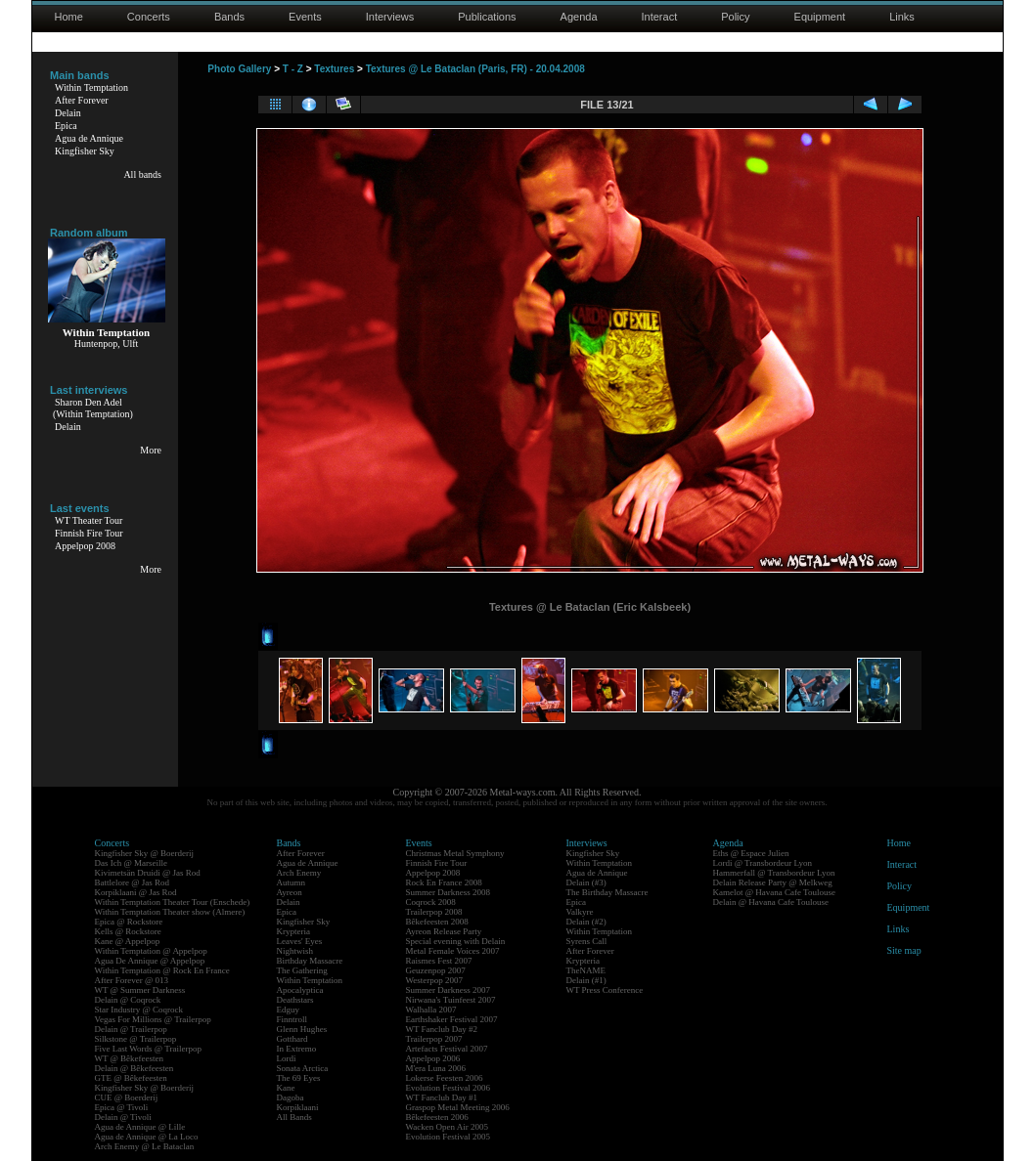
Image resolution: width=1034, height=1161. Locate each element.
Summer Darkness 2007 (448, 990)
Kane (286, 1088)
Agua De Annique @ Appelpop (150, 961)
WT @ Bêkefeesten (129, 1058)
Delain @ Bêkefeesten (134, 1068)
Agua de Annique (89, 138)
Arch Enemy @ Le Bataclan (145, 1146)
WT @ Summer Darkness (140, 990)
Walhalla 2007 (431, 1009)
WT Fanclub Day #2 (442, 1029)
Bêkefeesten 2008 (437, 921)
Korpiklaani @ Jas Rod (136, 892)
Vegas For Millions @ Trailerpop (153, 1019)
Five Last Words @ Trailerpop (148, 1049)
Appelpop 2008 (85, 545)
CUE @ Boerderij (126, 1097)
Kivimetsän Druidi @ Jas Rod (148, 873)
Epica (66, 125)
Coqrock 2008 (431, 902)
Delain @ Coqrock (128, 1000)
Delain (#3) (586, 882)
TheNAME (586, 970)
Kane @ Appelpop (127, 941)
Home (69, 16)
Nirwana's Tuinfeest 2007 (451, 1000)
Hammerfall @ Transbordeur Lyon (774, 873)
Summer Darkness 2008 (448, 892)
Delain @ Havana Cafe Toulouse (771, 902)
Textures (334, 69)
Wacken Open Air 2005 (447, 1127)
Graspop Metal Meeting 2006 (458, 1107)
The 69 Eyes (299, 1078)
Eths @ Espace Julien (751, 853)
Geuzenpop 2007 (436, 970)
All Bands (294, 1117)
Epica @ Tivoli (122, 1107)
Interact (660, 16)
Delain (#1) (586, 980)
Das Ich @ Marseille (131, 863)
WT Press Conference (605, 990)
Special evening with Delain (456, 941)
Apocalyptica (300, 990)
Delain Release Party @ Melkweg (772, 882)
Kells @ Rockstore (128, 931)
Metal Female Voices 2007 (453, 951)
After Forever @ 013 (132, 980)
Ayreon (289, 892)
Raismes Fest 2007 (439, 961)
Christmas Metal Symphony (455, 853)
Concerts (148, 16)
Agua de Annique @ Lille (140, 1127)
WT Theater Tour (88, 520)
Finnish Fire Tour (89, 533)
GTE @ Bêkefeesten (131, 1078)
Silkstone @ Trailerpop (136, 1039)
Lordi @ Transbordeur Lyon (763, 863)
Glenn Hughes (302, 1029)
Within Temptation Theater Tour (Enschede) (172, 902)
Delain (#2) (586, 921)
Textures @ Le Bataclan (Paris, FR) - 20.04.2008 (475, 69)
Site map (904, 950)
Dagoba (290, 1097)
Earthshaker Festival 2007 (452, 1019)
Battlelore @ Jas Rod (132, 882)
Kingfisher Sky (84, 151)
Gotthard (292, 1039)
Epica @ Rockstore (129, 921)
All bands (142, 174)
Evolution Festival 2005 (448, 1136)
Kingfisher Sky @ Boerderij (145, 853)
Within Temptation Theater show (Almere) (170, 912)
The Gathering (302, 970)
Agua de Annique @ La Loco (147, 1136)
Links (902, 16)
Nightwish (295, 951)
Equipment (820, 16)
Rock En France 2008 (444, 882)
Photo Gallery (239, 69)
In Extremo (297, 1049)
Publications (487, 16)
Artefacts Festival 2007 (447, 1049)
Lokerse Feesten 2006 (444, 1078)
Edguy (288, 1009)
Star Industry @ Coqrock (139, 1009)
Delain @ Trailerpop (131, 1029)
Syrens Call (586, 941)
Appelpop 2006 (433, 1058)
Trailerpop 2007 (434, 1039)
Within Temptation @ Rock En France (162, 970)
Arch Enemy (299, 873)
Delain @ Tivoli (123, 1117)
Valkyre (580, 912)
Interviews (390, 16)
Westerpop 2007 (435, 980)
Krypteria (293, 931)
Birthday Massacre (310, 961)
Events (305, 16)
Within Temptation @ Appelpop (151, 951)
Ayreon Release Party (444, 931)
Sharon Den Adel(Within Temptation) (93, 408)
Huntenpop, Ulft (106, 343)
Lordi (286, 1058)
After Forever (82, 100)
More (150, 450)
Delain (68, 113)
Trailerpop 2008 (434, 912)
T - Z (293, 69)
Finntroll (292, 1019)
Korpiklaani (298, 1107)
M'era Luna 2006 (436, 1068)
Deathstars (295, 1000)
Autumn (291, 882)
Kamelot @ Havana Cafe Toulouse (774, 892)
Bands (229, 16)
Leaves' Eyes (300, 941)
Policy (735, 16)
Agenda (579, 16)
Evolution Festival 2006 (448, 1088)
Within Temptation (91, 87)
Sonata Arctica (303, 1068)
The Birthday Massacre (607, 892)
